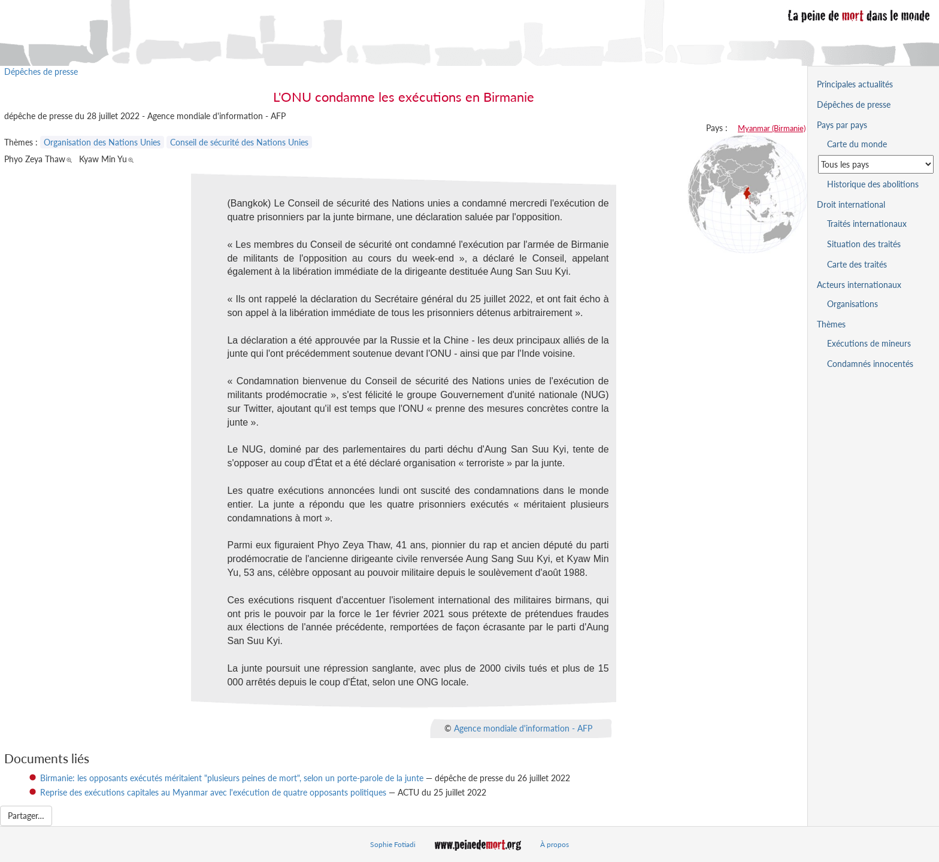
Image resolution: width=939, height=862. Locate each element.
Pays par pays (842, 125)
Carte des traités (857, 264)
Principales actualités (855, 84)
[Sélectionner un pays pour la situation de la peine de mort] (876, 164)
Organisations (852, 304)
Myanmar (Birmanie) (771, 128)
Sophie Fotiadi (393, 844)
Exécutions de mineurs (869, 343)
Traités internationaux (867, 223)
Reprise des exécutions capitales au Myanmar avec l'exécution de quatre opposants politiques (213, 792)
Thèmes (831, 324)
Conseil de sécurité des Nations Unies (239, 142)
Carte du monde (857, 144)
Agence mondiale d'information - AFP (523, 728)
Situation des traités (864, 244)
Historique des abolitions (873, 184)
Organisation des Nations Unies (102, 142)
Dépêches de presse (41, 71)
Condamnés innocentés (870, 364)
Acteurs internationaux (859, 285)
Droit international (851, 204)
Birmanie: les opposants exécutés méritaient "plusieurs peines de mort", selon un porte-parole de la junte (231, 778)
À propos (554, 844)
